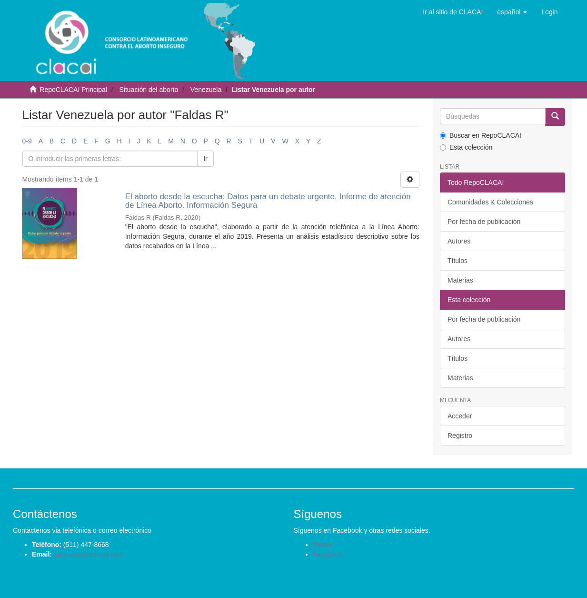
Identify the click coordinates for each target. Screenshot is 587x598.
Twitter (322, 544)
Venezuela (205, 89)
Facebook (327, 554)
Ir (205, 158)
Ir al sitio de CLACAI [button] (453, 12)
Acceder (460, 416)
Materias (460, 280)
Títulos (458, 260)
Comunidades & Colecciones (490, 202)
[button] (512, 12)
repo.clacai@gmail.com (88, 554)
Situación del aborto (148, 89)
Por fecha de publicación (484, 221)
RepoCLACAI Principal (73, 89)
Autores (459, 241)
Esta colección (466, 147)
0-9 (27, 141)
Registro (460, 435)
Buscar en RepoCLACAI (480, 135)
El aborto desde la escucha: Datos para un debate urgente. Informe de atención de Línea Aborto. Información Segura (268, 201)
